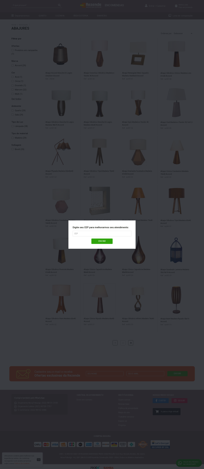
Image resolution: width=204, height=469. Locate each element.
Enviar (102, 241)
